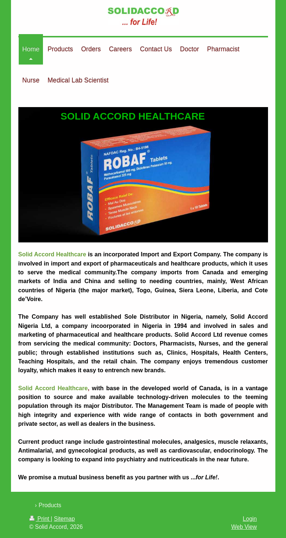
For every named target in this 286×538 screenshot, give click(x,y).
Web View (244, 527)
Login (250, 519)
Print (40, 519)
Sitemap (64, 519)
